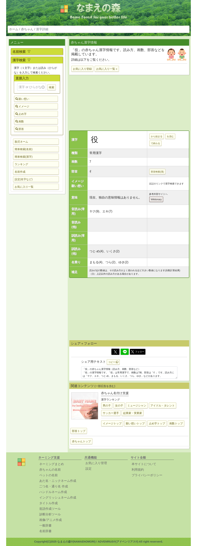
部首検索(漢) (157, 171)
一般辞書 (45, 525)
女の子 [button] (119, 405)
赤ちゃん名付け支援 (115, 393)
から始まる (156, 136)
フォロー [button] (137, 351)
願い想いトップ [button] (135, 423)
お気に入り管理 (96, 463)
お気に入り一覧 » (106, 68)
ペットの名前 (48, 475)
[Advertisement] (37, 257)
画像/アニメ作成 (50, 520)
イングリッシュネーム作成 (57, 497)
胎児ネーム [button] (21, 141)
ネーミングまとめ (51, 464)
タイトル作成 (48, 503)
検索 (51, 87)
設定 (88, 468)
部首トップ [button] (78, 430)
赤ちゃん (27, 29)
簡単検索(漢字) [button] (24, 156)
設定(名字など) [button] (24, 179)
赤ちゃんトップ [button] (81, 441)
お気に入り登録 (82, 68)
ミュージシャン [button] (136, 405)
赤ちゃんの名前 (50, 469)
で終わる (155, 143)
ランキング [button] (21, 164)
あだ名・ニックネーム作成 (57, 480)
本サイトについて (144, 464)
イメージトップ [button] (112, 423)
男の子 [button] (107, 405)
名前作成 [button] (20, 171)
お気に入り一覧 (24, 186)
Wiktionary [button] (156, 199)
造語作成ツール (50, 508)
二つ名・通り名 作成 (53, 486)
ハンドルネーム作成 (53, 492)
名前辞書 (45, 531)
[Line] (125, 352)
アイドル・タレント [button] (162, 405)
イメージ (22, 106)
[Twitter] (115, 352)
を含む (170, 136)
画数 (19, 121)
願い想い (22, 98)
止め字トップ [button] (157, 423)
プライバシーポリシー (147, 475)
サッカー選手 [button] (111, 413)
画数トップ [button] (176, 423)
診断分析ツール (50, 514)
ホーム (13, 29)
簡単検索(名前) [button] (24, 149)
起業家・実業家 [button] (132, 413)
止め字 (21, 113)
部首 (19, 128)
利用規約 (138, 469)
